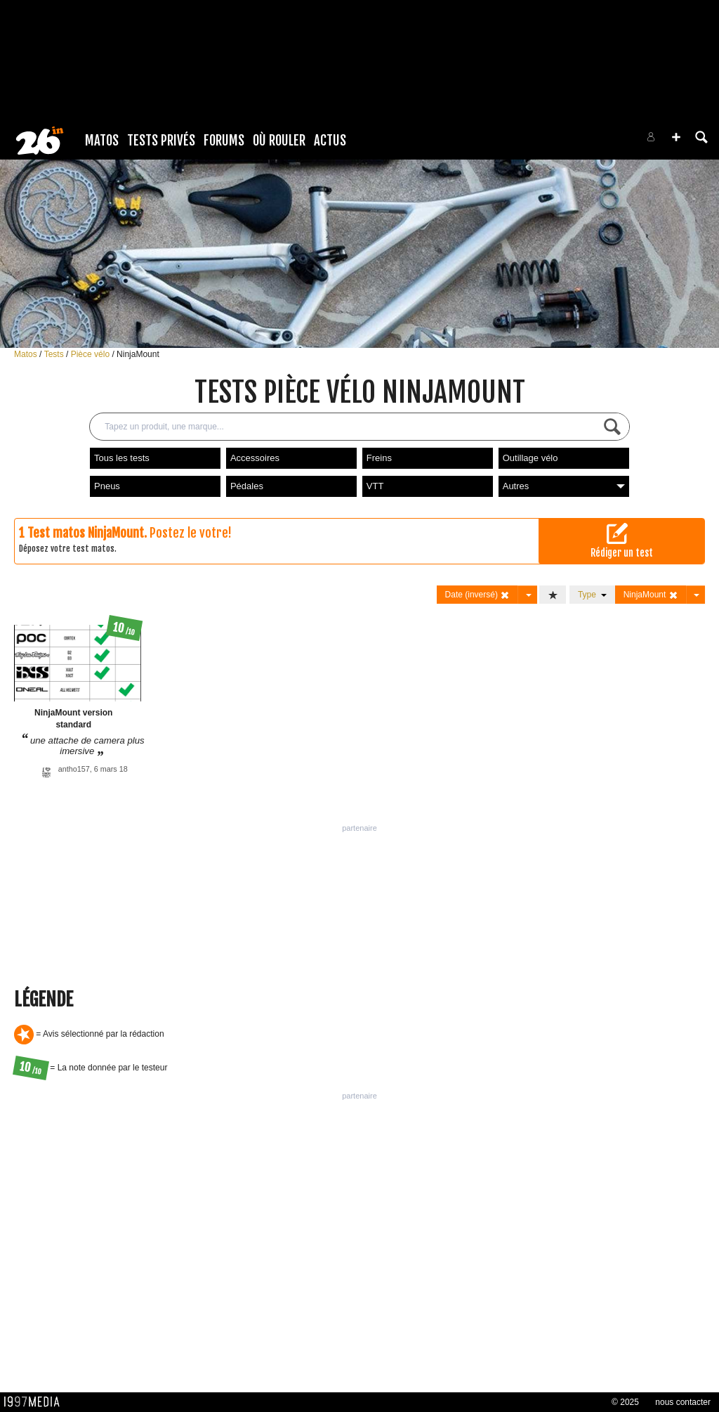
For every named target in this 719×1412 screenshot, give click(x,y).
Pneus (107, 486)
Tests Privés (161, 140)
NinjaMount (138, 354)
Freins (379, 458)
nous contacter (683, 1402)
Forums (224, 140)
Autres (564, 486)
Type (592, 595)
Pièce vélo (91, 354)
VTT (375, 486)
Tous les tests (122, 458)
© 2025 (625, 1402)
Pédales (246, 486)
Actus (330, 140)
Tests (55, 354)
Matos (102, 140)
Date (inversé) (477, 595)
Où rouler (279, 140)
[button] (676, 137)
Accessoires (254, 458)
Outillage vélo (530, 458)
